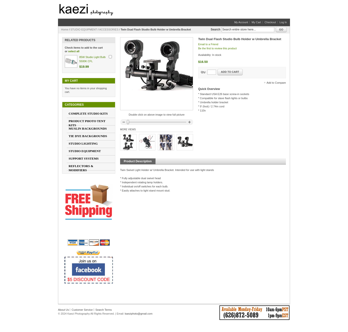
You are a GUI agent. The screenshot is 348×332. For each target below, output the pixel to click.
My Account (241, 22)
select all (73, 51)
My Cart (256, 22)
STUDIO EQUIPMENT (84, 29)
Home (64, 29)
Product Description (138, 161)
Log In (283, 22)
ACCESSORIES (108, 29)
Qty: (203, 72)
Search (215, 29)
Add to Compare (276, 82)
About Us (63, 309)
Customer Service (82, 309)
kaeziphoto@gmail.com (138, 313)
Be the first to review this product (217, 48)
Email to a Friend (208, 44)
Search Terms (103, 309)
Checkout (270, 22)
